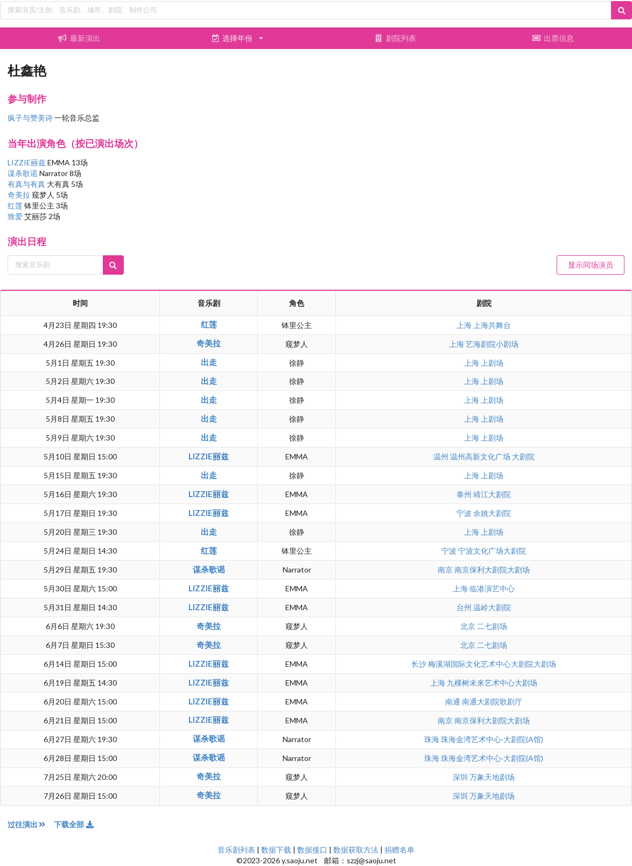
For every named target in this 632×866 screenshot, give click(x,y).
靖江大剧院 (492, 494)
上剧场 (492, 362)
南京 (446, 569)
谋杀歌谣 (23, 173)
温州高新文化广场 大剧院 (492, 456)
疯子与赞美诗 (30, 117)
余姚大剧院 (492, 513)
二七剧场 (492, 626)
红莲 (16, 205)
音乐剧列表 (236, 849)
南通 (453, 701)
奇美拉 (20, 194)
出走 (209, 362)
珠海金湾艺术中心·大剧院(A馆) (492, 739)
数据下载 (276, 849)
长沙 (419, 663)
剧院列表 (395, 38)
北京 (468, 626)
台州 (465, 607)
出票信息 (553, 38)
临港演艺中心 (492, 588)
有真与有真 (27, 183)
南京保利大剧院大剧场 (492, 569)
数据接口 (312, 849)
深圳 (461, 776)
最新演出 (79, 38)
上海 (465, 325)
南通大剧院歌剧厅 (492, 701)
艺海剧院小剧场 (492, 343)
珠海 (432, 739)
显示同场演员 (590, 264)
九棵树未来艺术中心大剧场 (492, 682)
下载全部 (74, 824)
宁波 (465, 513)
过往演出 (31, 824)
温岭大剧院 (492, 607)
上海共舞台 (492, 325)
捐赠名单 (399, 849)
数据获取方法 (355, 849)
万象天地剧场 (492, 776)
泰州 (465, 494)
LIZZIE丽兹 (27, 162)
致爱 (16, 216)
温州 (441, 456)
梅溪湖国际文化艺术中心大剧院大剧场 (492, 663)
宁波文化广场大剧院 (492, 550)
